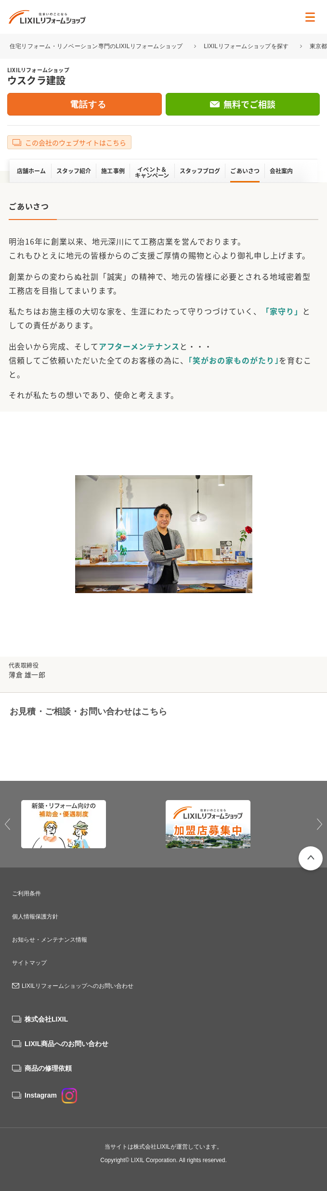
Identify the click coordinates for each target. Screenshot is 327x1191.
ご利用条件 (26, 893)
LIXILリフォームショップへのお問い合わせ (77, 986)
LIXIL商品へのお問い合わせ (66, 1044)
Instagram (51, 1095)
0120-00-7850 (77, 744)
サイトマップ (29, 962)
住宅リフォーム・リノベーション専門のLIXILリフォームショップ (97, 46)
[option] (91, 824)
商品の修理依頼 (48, 1068)
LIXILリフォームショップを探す (246, 46)
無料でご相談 (249, 104)
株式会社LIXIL (46, 1019)
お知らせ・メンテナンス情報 (49, 939)
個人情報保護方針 (35, 916)
